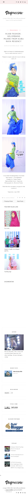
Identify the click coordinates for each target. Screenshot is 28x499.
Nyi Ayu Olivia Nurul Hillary (12, 45)
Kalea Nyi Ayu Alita (17, 371)
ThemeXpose (9, 491)
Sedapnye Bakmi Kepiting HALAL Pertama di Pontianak (17, 448)
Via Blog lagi (7, 271)
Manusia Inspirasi (14, 30)
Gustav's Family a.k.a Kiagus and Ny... (11, 250)
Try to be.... (7, 228)
